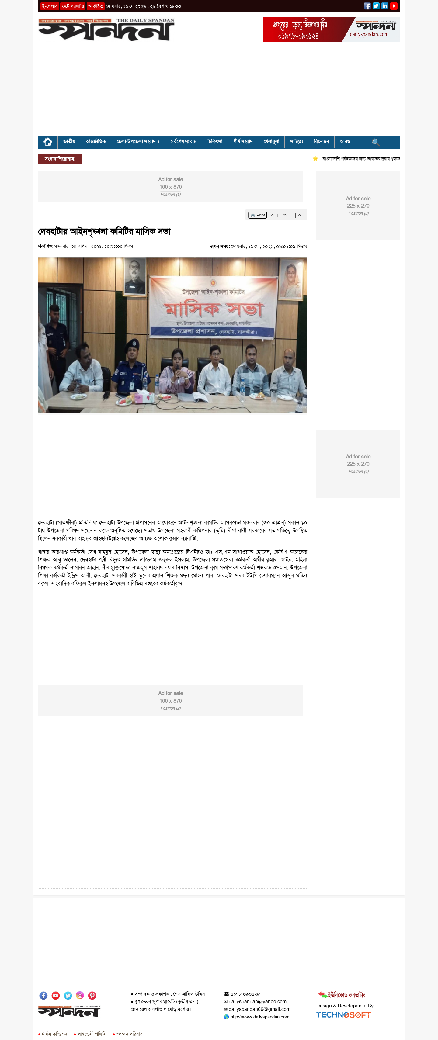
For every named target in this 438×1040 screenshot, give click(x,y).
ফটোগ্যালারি (73, 6)
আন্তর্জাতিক (96, 141)
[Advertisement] (219, 90)
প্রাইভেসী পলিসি (89, 1034)
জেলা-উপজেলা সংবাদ (136, 141)
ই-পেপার (49, 6)
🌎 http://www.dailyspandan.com (256, 1017)
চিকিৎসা (214, 141)
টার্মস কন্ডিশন (52, 1034)
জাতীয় (69, 141)
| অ (298, 215)
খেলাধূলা (271, 141)
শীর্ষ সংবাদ (243, 141)
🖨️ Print (257, 215)
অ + (276, 215)
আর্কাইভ (95, 6)
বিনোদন (321, 141)
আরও (345, 141)
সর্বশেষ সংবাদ (183, 141)
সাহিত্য (296, 141)
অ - (287, 215)
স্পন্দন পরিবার (128, 1034)
